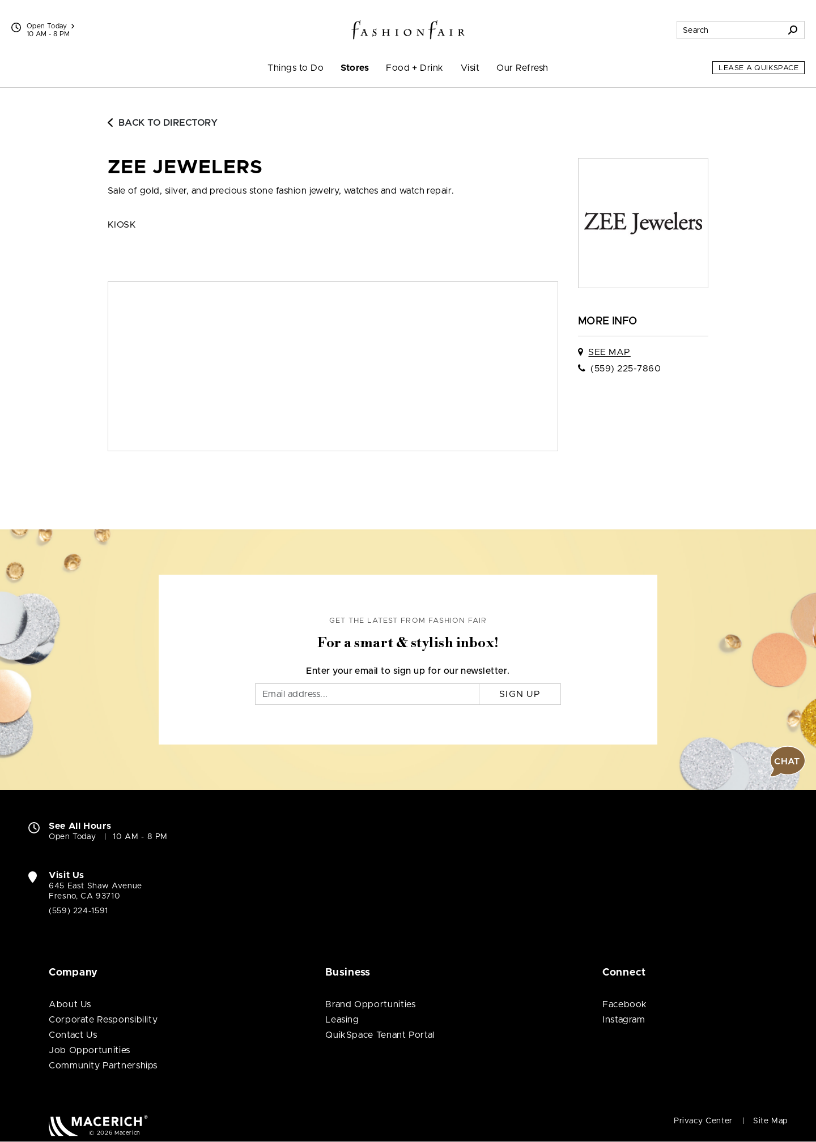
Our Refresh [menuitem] (522, 67)
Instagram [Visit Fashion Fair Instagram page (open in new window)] (623, 1019)
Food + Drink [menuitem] (415, 67)
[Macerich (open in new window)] (98, 1125)
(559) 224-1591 (78, 911)
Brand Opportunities (370, 1004)
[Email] (367, 694)
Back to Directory (163, 122)
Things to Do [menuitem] (295, 67)
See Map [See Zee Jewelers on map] (609, 352)
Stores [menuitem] (355, 67)
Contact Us (73, 1035)
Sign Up (520, 694)
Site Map (770, 1121)
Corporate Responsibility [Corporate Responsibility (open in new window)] (103, 1019)
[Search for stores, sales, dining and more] (729, 30)
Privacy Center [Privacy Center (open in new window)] (703, 1121)
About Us (70, 1004)
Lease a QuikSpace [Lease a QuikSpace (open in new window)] (758, 68)
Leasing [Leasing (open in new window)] (342, 1019)
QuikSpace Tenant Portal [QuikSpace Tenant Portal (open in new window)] (380, 1035)
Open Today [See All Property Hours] (50, 26)
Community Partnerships (103, 1065)
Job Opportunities (89, 1050)
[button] (788, 762)
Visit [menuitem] (470, 67)
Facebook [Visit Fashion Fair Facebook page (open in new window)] (624, 1004)
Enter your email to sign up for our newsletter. (408, 670)
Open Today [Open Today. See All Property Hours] (72, 837)
